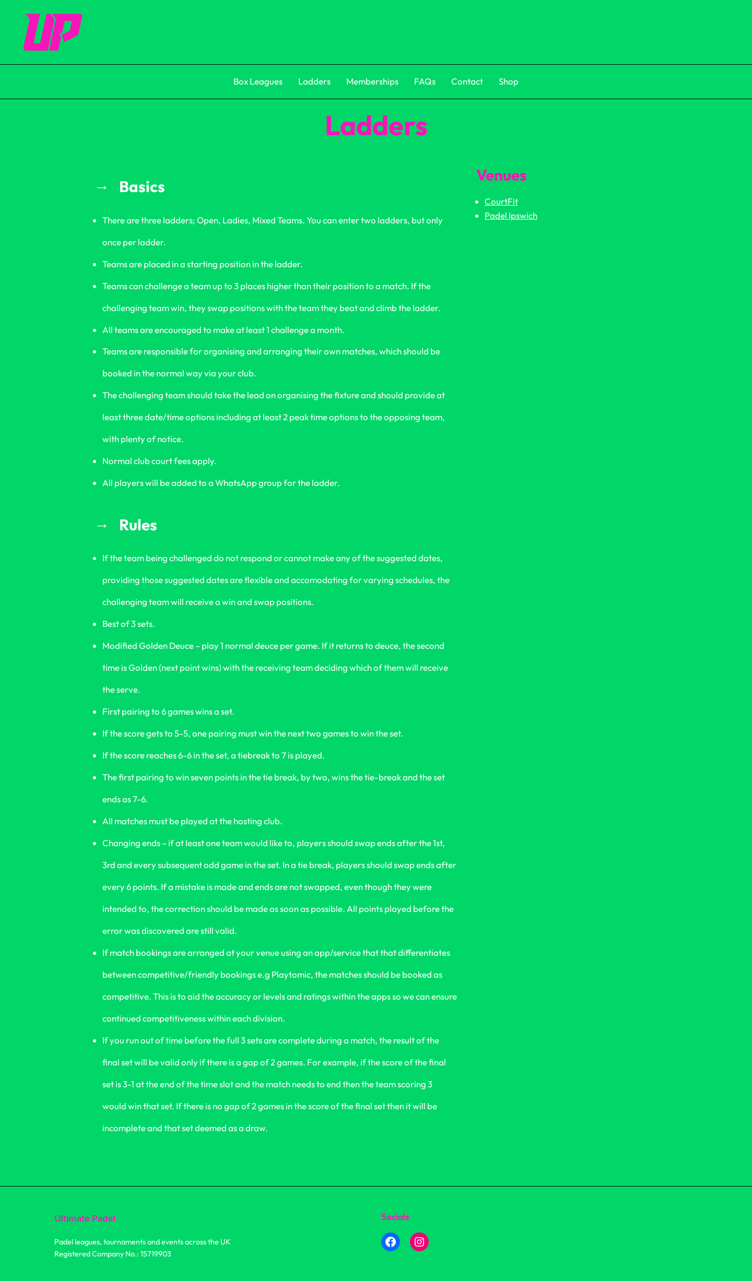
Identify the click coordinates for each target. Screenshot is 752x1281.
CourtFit (501, 201)
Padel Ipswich (511, 215)
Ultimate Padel (84, 1218)
